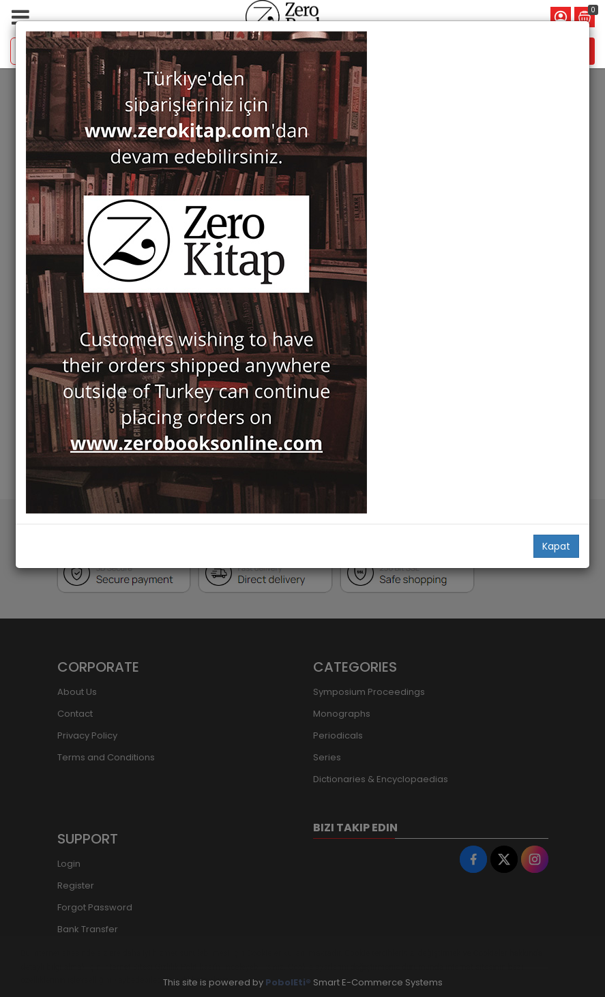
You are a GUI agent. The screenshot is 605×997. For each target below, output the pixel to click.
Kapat (556, 546)
